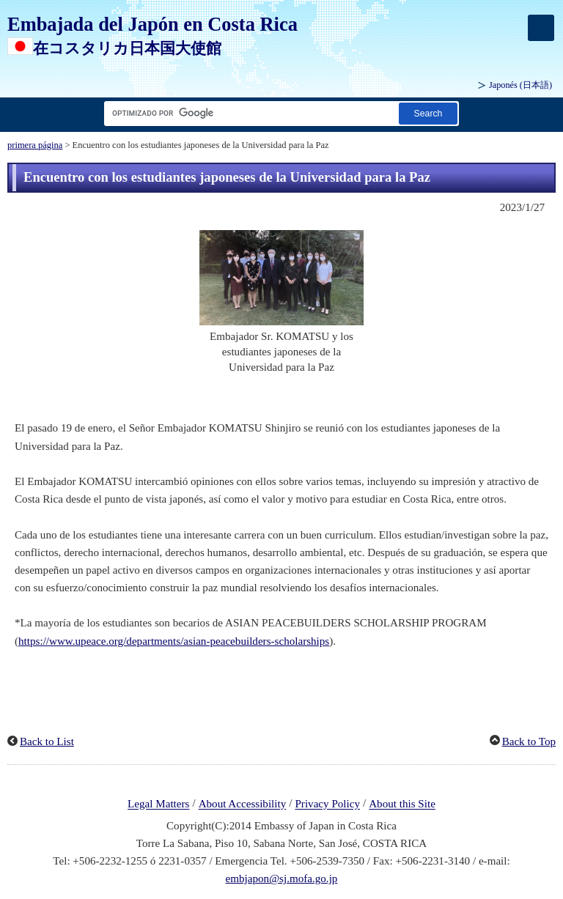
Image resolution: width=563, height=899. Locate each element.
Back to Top (529, 741)
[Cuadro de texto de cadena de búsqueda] (248, 113)
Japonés (520, 85)
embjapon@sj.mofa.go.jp (282, 878)
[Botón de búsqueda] (428, 113)
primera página (34, 145)
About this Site (402, 804)
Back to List (47, 741)
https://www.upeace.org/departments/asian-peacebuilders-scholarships (173, 641)
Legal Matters (158, 804)
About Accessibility (243, 804)
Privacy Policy (327, 804)
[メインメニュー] (541, 28)
